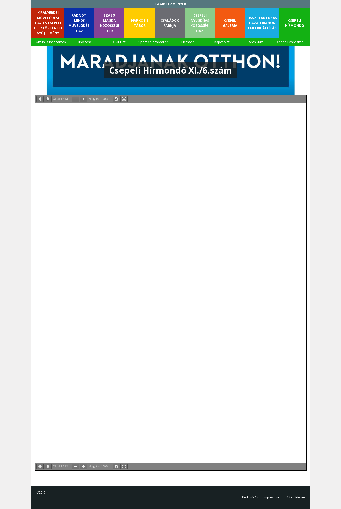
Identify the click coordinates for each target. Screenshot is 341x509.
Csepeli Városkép (290, 42)
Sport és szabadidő (153, 42)
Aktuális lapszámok (51, 42)
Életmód (187, 42)
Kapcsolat (222, 42)
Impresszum (272, 497)
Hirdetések (85, 42)
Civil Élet (119, 42)
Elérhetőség (250, 497)
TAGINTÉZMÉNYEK (170, 3)
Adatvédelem (295, 497)
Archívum (256, 42)
